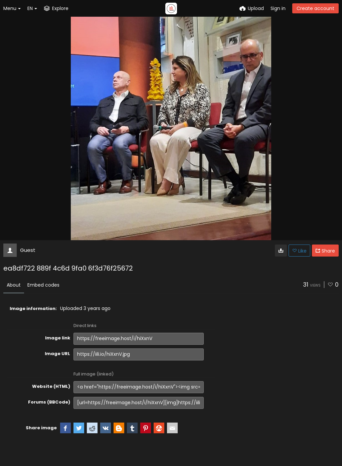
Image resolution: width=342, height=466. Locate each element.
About (14, 285)
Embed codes (43, 285)
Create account (315, 8)
